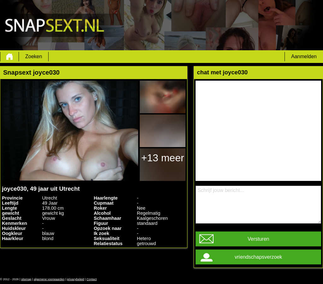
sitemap (26, 279)
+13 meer (162, 158)
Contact (91, 279)
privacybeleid (75, 279)
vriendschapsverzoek (258, 257)
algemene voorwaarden (49, 279)
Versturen (258, 239)
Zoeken (33, 56)
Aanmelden (304, 56)
